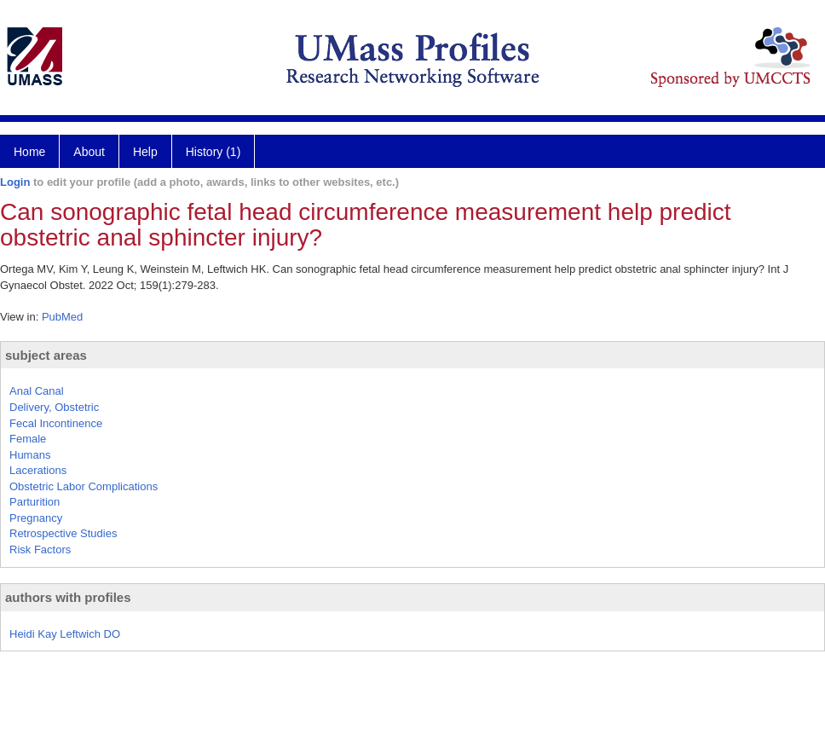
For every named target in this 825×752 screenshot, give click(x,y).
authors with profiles (68, 597)
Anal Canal (36, 391)
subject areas (46, 355)
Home (29, 152)
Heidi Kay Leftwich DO (64, 634)
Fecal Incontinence (55, 423)
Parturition (34, 501)
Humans (29, 454)
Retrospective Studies (63, 533)
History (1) (213, 152)
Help (145, 152)
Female (27, 438)
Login (15, 182)
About (89, 152)
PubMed (62, 316)
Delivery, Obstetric (54, 407)
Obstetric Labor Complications (83, 486)
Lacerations (37, 470)
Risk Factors (40, 549)
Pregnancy (35, 518)
